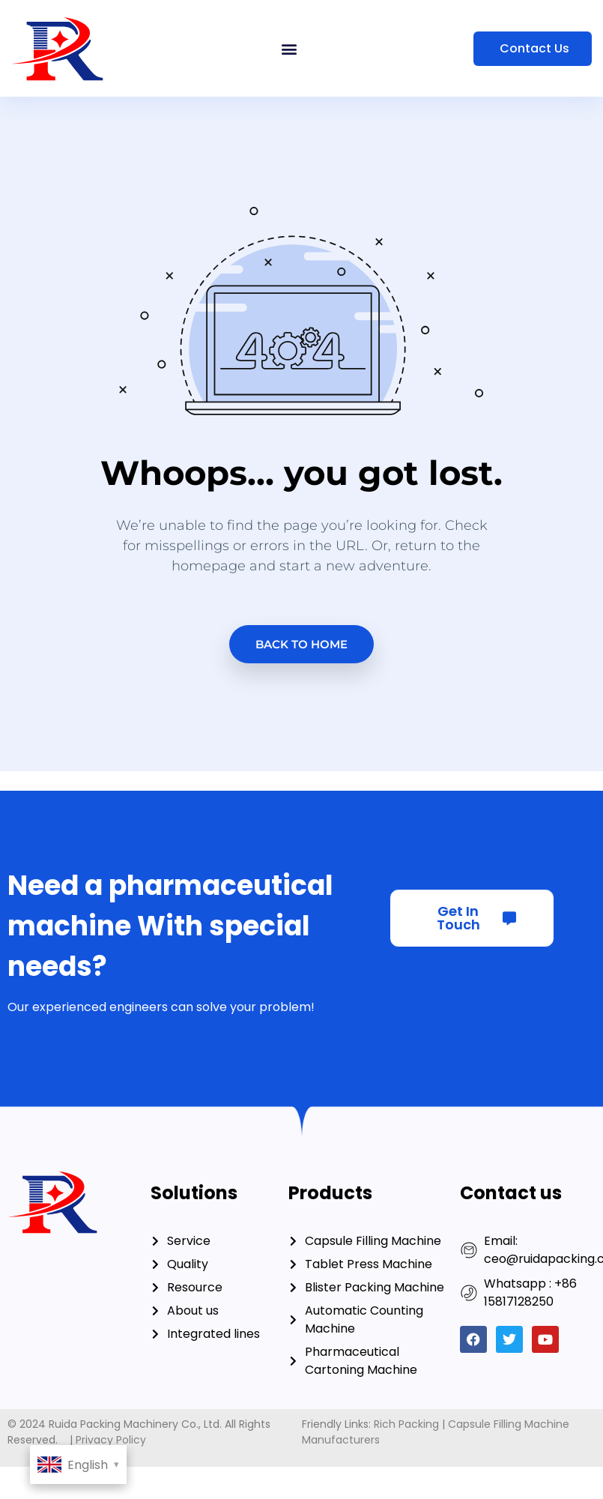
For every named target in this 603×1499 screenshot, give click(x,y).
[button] (289, 48)
